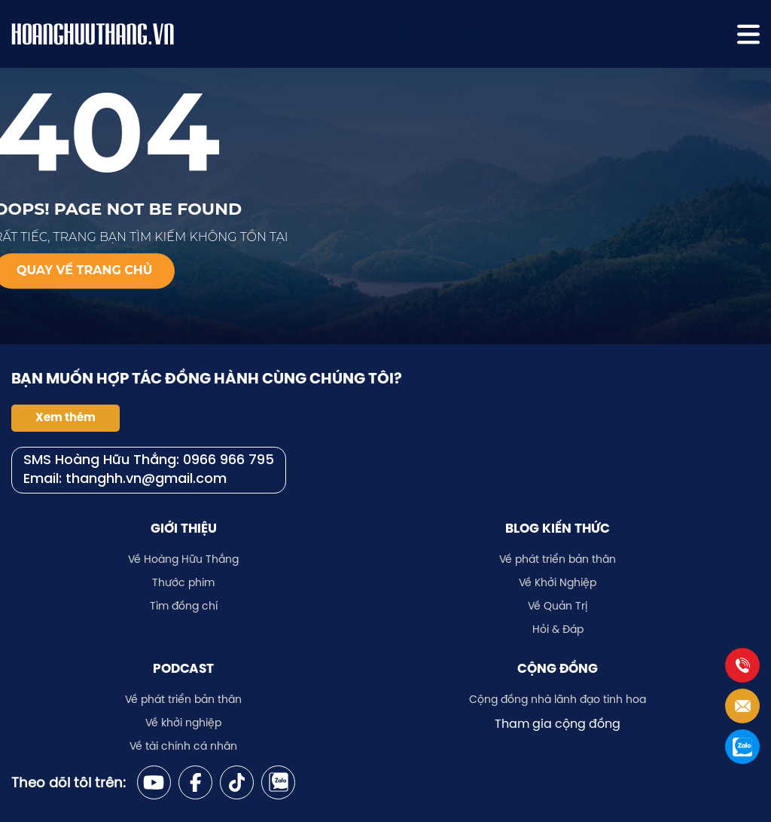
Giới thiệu (184, 528)
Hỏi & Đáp (558, 629)
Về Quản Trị (557, 605)
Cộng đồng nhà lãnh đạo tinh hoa (557, 699)
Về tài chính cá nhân (183, 745)
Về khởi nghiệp (183, 722)
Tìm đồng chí (184, 605)
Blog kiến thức (557, 528)
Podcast (183, 668)
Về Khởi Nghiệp (557, 582)
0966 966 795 (228, 461)
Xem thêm (65, 417)
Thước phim (183, 582)
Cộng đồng (557, 668)
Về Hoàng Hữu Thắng (183, 559)
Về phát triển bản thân (557, 559)
